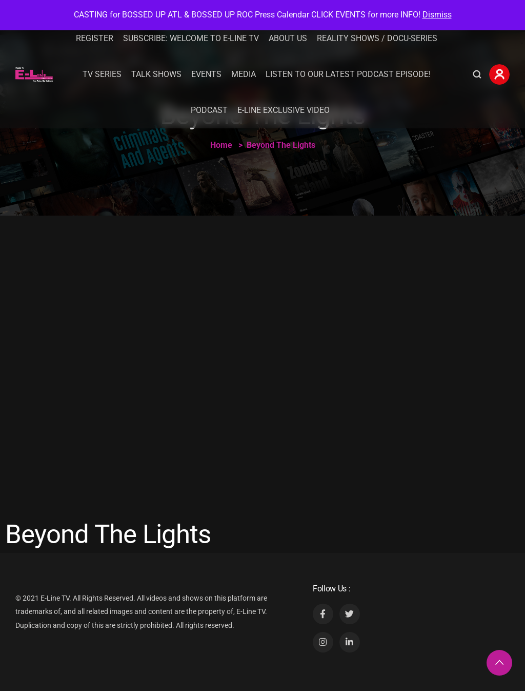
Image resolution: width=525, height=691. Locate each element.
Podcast (209, 110)
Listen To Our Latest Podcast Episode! (348, 74)
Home (221, 145)
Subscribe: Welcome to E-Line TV (191, 38)
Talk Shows (156, 74)
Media (243, 74)
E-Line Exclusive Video (283, 110)
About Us (288, 38)
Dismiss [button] (437, 15)
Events (206, 74)
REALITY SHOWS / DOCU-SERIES (377, 38)
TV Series (102, 74)
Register (94, 38)
